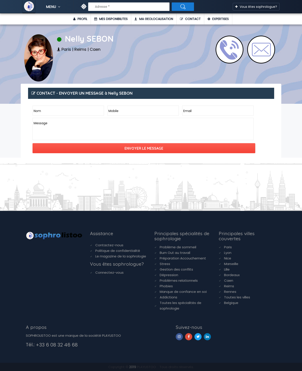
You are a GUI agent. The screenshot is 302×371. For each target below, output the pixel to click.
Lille (227, 269)
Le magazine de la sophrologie (120, 256)
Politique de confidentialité (117, 250)
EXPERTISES (218, 19)
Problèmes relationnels (179, 280)
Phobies (166, 286)
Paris (228, 247)
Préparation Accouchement (183, 258)
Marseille (231, 263)
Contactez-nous (109, 245)
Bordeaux (232, 275)
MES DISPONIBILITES (111, 19)
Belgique (231, 302)
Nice (227, 258)
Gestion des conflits (176, 269)
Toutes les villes (237, 297)
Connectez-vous (109, 272)
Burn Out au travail (175, 252)
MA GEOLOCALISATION (154, 19)
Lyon (227, 252)
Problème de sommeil (178, 247)
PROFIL (80, 19)
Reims (229, 286)
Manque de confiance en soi (183, 291)
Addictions (168, 297)
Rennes (230, 291)
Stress (165, 263)
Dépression (169, 275)
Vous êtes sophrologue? (256, 6)
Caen (228, 280)
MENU (53, 6)
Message (40, 123)
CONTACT (190, 19)
